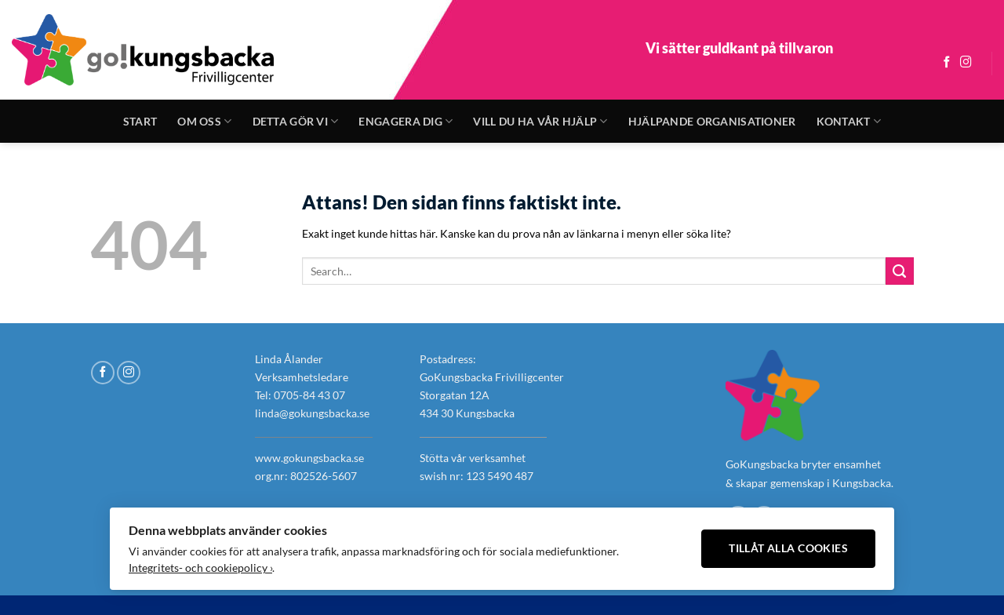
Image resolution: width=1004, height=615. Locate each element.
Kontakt (849, 121)
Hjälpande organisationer (712, 121)
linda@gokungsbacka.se (312, 413)
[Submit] (900, 271)
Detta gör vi (296, 121)
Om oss (204, 121)
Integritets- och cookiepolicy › (200, 568)
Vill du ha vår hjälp (540, 121)
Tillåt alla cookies (788, 548)
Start (140, 121)
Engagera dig (405, 121)
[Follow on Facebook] (947, 62)
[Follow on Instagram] (966, 62)
